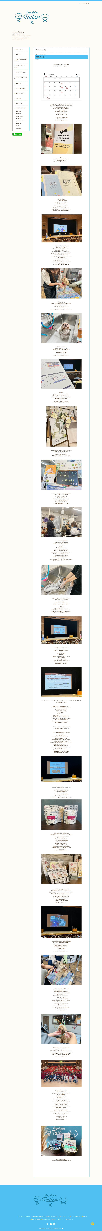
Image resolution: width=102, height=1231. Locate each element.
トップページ (19, 49)
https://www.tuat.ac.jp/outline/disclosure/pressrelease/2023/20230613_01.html (61, 700)
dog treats (19, 113)
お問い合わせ (19, 103)
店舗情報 (18, 98)
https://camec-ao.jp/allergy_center (62, 726)
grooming (37, 59)
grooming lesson (20, 121)
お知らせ (18, 54)
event (18, 125)
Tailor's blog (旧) (20, 108)
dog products (20, 116)
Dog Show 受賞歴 (20, 88)
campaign (18, 128)
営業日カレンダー (20, 93)
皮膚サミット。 (41, 57)
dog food (18, 111)
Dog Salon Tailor (46, 1228)
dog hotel (19, 123)
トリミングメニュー (21, 72)
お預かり (18, 83)
